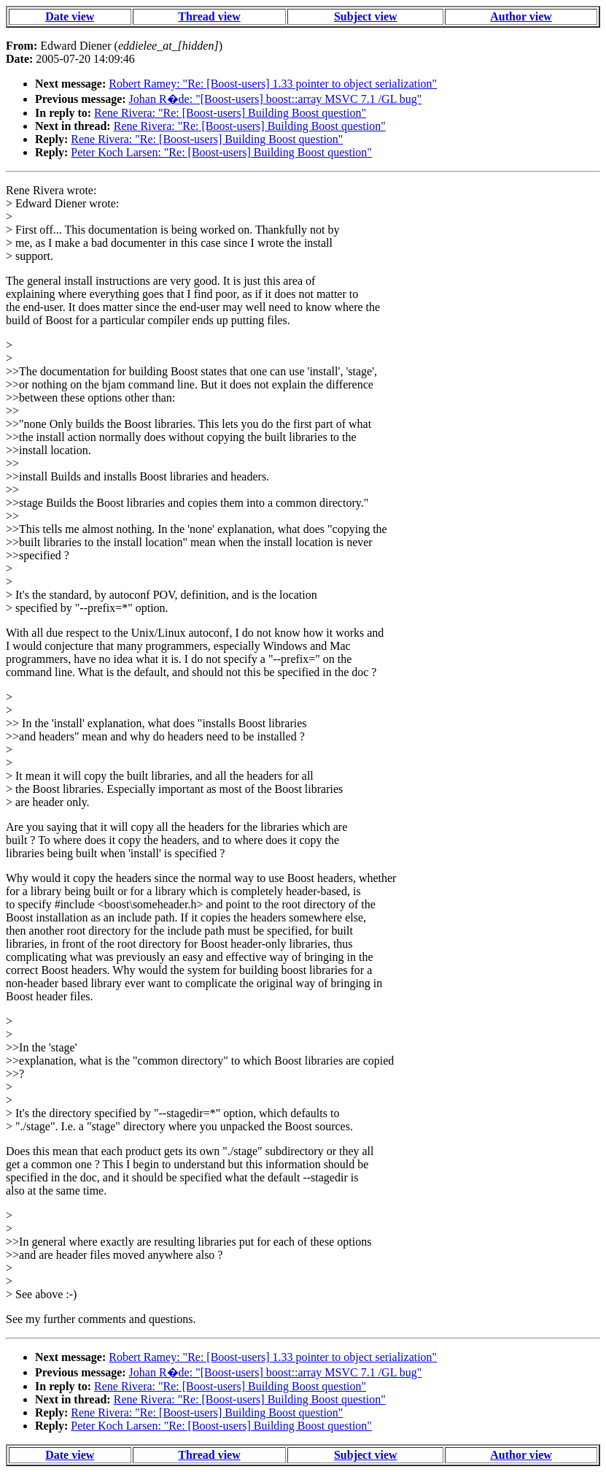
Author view (521, 16)
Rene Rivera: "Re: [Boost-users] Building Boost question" (230, 113)
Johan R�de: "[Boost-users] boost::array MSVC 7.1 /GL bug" (275, 99)
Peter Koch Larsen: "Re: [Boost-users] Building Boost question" (221, 152)
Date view (69, 16)
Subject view (365, 16)
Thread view (209, 16)
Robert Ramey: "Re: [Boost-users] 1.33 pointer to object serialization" (273, 83)
